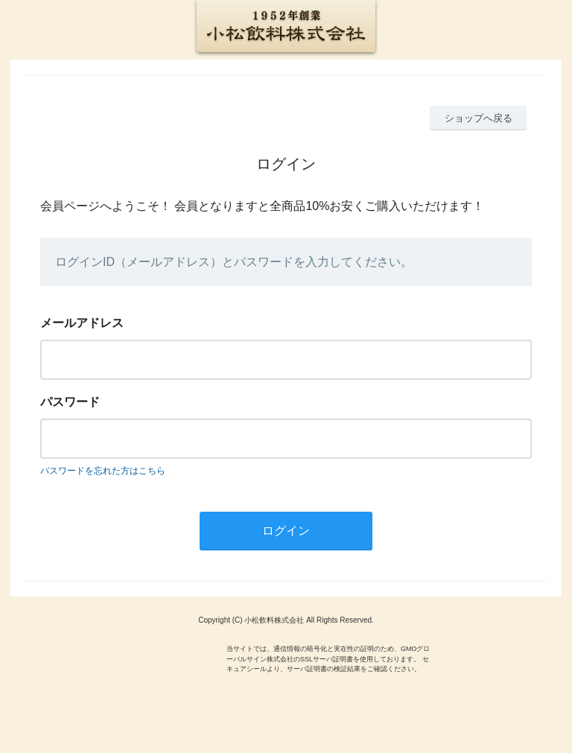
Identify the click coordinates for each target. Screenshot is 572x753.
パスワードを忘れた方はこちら (102, 471)
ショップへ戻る (478, 118)
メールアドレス (82, 323)
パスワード (70, 401)
